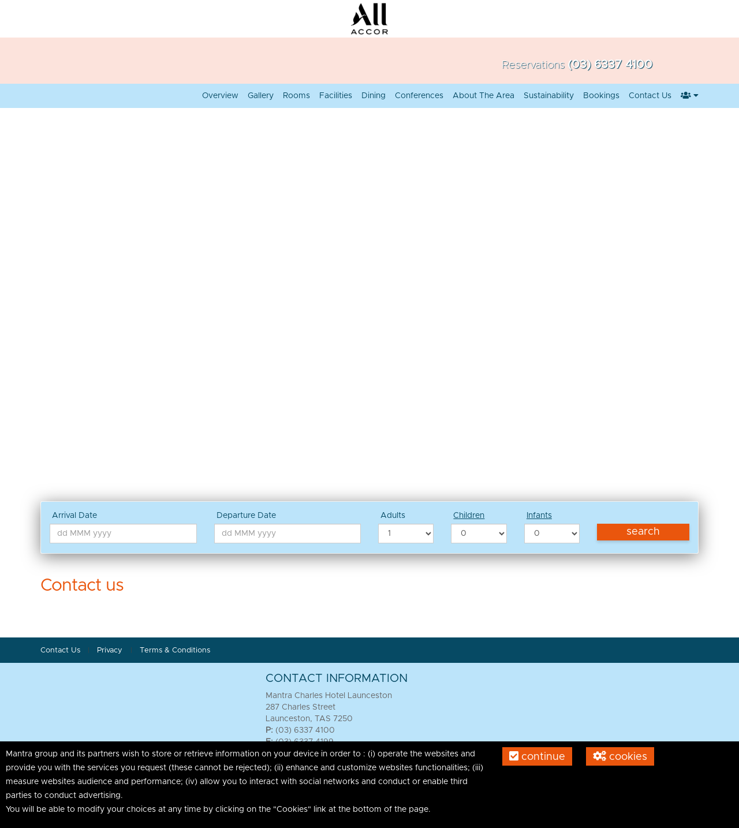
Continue (537, 756)
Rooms (296, 96)
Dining (373, 96)
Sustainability (549, 96)
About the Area (483, 96)
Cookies (620, 756)
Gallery (261, 96)
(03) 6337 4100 (610, 64)
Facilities (335, 96)
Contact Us (650, 96)
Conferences (419, 96)
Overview (220, 96)
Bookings (601, 96)
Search (643, 532)
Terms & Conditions (175, 650)
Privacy (111, 650)
